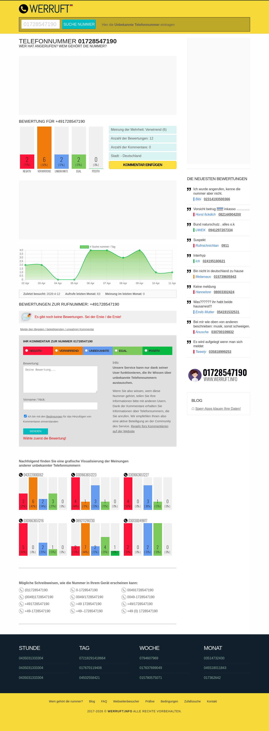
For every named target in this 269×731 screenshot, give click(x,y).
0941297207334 (220, 230)
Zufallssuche (192, 701)
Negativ (33, 350)
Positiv (152, 350)
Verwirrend (67, 350)
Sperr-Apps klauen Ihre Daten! (218, 408)
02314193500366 (217, 199)
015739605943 (225, 276)
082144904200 (229, 214)
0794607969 (149, 658)
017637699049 (151, 668)
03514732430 (214, 658)
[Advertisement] (98, 85)
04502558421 (89, 678)
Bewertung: (60, 377)
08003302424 (224, 292)
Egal (121, 350)
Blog (92, 701)
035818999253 (220, 352)
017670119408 (90, 668)
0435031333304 (31, 658)
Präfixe (150, 701)
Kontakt (212, 701)
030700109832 (222, 332)
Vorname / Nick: (60, 404)
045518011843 (215, 668)
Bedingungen (54, 416)
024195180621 (214, 261)
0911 (225, 245)
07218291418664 (92, 658)
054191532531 (228, 312)
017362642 (212, 678)
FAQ (104, 701)
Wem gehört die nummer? (66, 701)
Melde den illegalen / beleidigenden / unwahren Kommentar (57, 329)
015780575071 (151, 678)
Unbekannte (97, 350)
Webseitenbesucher (126, 701)
